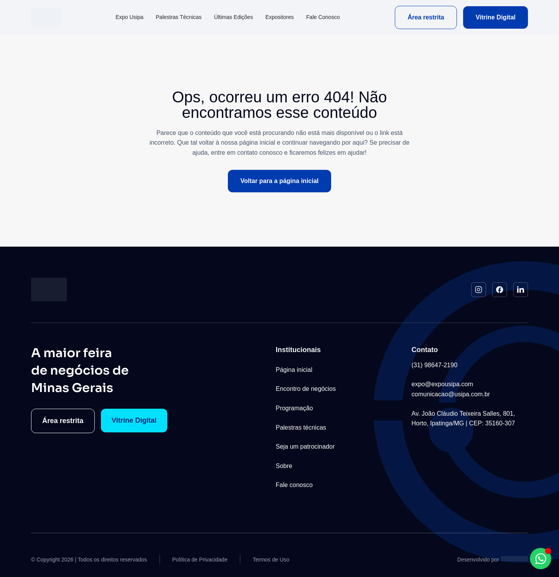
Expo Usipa (130, 17)
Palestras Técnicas (178, 17)
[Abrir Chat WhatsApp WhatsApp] (540, 558)
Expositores (280, 17)
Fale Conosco (323, 17)
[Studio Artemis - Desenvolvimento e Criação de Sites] (514, 558)
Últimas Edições (233, 17)
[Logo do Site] (46, 17)
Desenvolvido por (478, 559)
